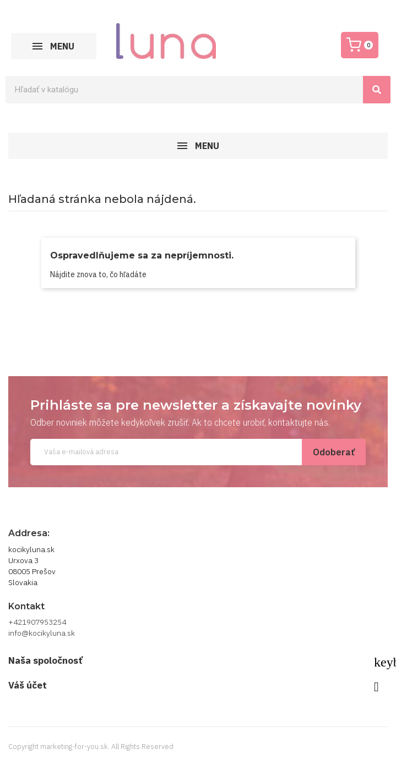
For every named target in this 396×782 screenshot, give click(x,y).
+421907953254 (37, 622)
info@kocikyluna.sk (41, 633)
